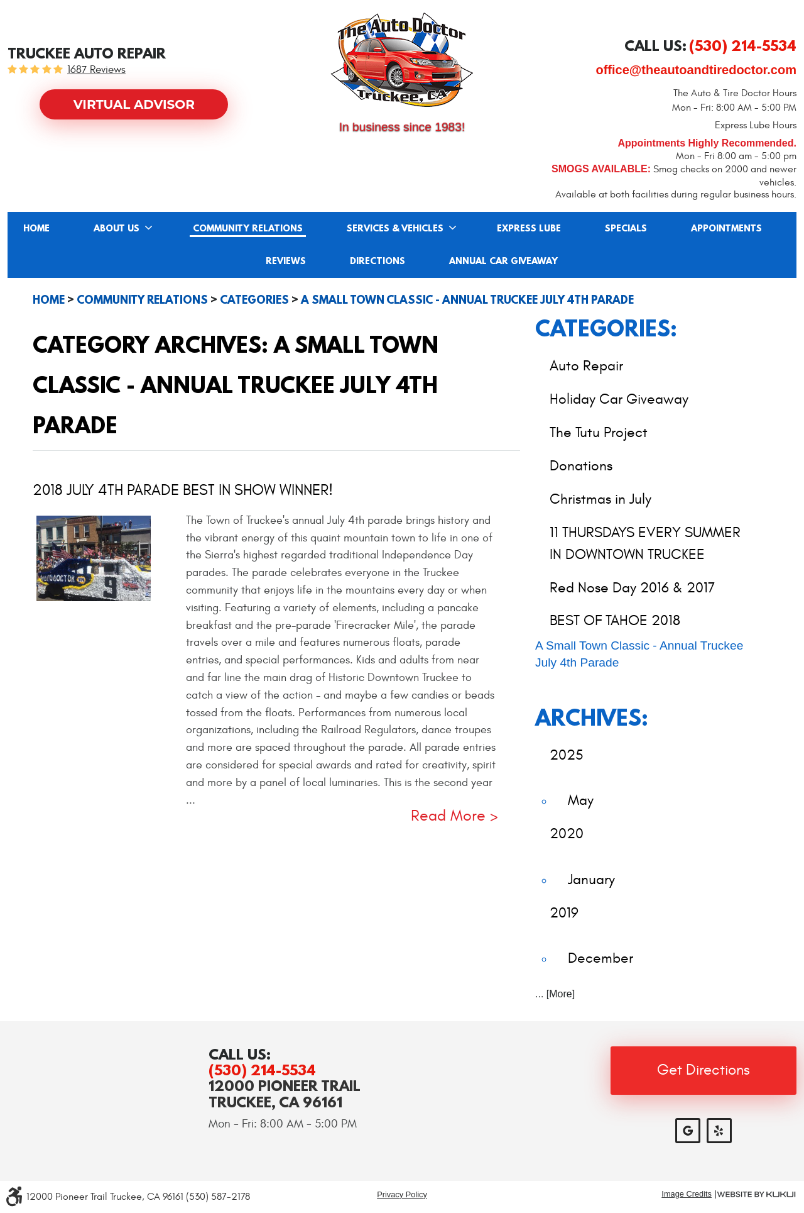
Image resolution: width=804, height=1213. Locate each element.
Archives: (591, 717)
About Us (116, 229)
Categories (254, 300)
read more (448, 816)
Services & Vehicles (395, 229)
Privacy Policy (402, 1194)
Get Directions (703, 1070)
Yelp (719, 1130)
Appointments (726, 229)
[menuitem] (36, 228)
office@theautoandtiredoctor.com (695, 70)
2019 (564, 912)
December (600, 958)
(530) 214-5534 (262, 1070)
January (591, 879)
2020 (567, 833)
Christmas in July (600, 498)
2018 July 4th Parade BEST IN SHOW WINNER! (183, 490)
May (581, 800)
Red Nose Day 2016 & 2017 (632, 587)
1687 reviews (96, 70)
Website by (756, 1194)
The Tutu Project (599, 432)
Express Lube (529, 229)
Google (687, 1130)
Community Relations (248, 229)
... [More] (555, 994)
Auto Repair (586, 365)
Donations (581, 465)
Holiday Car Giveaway (619, 398)
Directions (377, 262)
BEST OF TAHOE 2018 (615, 620)
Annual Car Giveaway (503, 262)
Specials (626, 229)
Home (36, 229)
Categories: (606, 328)
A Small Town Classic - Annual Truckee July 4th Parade (467, 300)
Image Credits (686, 1194)
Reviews (286, 262)
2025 (567, 754)
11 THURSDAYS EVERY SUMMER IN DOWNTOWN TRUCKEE (645, 543)
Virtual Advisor (134, 104)
